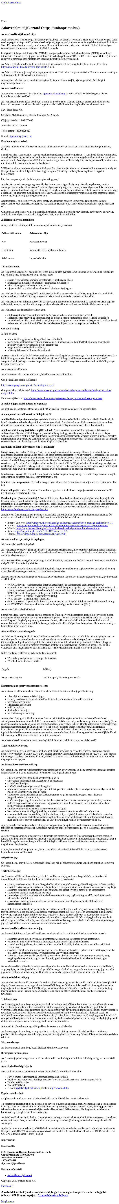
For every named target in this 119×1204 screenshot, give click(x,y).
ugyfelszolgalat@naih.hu (27, 1088)
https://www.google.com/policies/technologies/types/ (27, 385)
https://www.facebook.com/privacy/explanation (24, 509)
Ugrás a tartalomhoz (11, 2)
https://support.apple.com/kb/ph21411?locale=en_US (41, 531)
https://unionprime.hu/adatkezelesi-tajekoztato (24, 67)
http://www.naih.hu (59, 1088)
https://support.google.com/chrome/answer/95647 (41, 534)
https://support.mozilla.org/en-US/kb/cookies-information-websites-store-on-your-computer (62, 525)
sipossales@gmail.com (54, 93)
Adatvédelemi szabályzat (53, 1195)
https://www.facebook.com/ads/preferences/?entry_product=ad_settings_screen (63, 398)
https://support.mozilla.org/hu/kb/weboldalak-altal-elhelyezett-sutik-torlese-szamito (57, 528)
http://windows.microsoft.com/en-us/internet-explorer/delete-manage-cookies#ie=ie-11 (69, 522)
